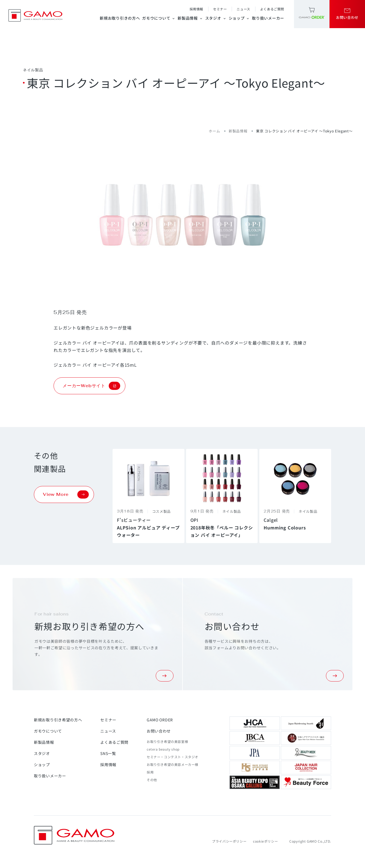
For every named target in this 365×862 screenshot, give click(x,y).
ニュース (243, 9)
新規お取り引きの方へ (120, 18)
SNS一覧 (108, 753)
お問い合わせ (159, 731)
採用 (150, 772)
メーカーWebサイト (91, 386)
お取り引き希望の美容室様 (167, 741)
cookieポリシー (265, 841)
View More (66, 494)
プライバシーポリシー (229, 841)
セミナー (220, 9)
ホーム (214, 131)
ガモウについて (158, 18)
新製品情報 (190, 18)
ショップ (239, 18)
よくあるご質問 (272, 9)
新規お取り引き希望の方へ (58, 719)
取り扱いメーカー (268, 18)
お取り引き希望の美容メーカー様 (172, 764)
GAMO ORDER (160, 719)
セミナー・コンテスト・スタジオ (172, 756)
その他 (152, 779)
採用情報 (196, 9)
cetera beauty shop (163, 749)
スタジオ (215, 18)
